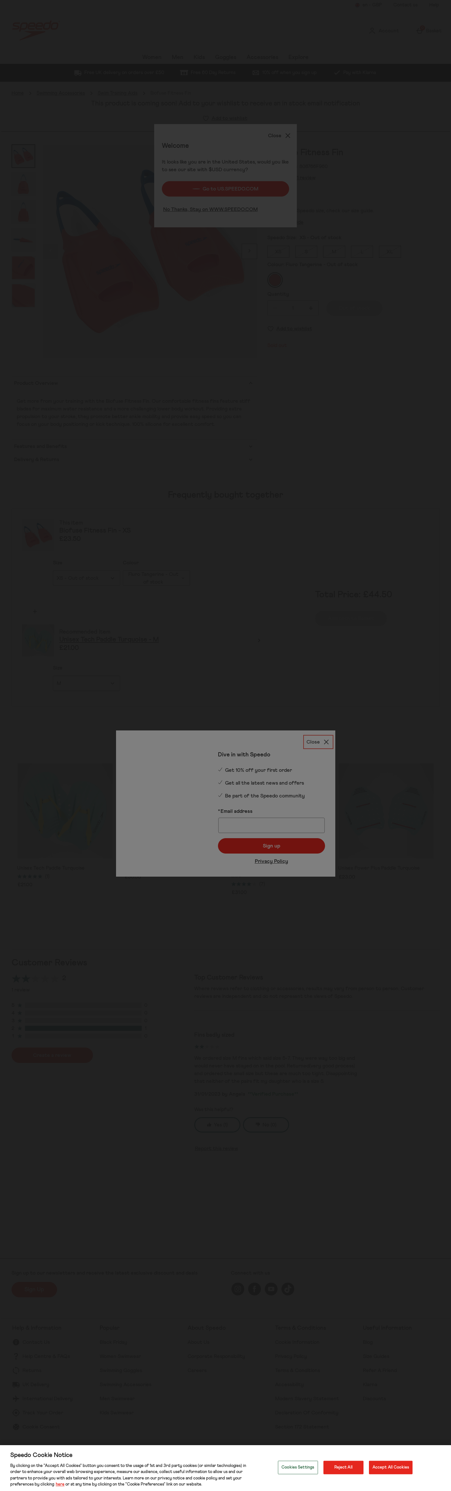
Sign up (271, 832)
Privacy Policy (271, 848)
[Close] (318, 728)
